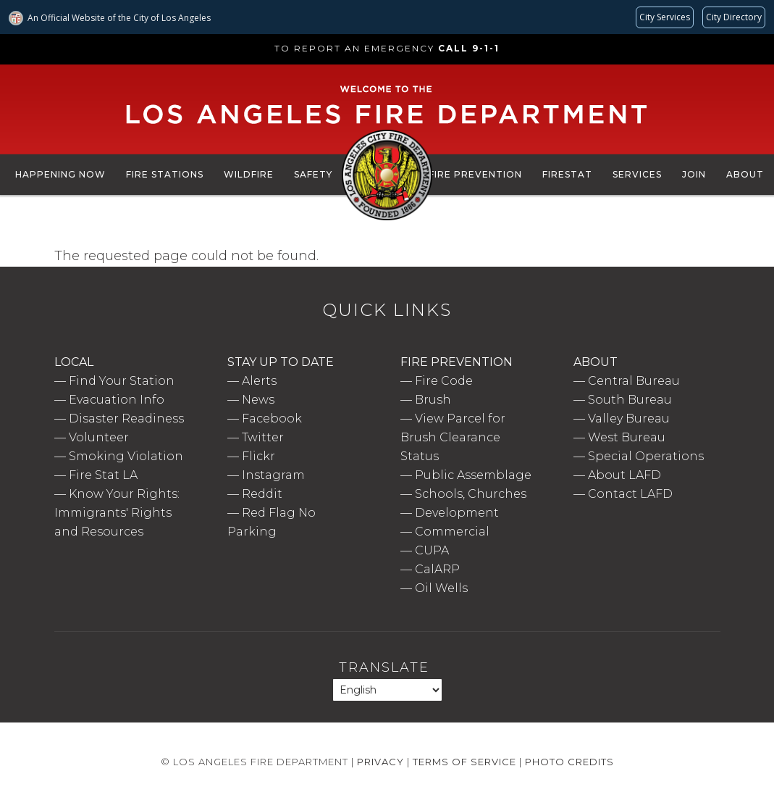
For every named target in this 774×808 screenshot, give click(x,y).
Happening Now (60, 174)
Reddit (262, 494)
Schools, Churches (470, 494)
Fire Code (444, 381)
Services (637, 174)
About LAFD (624, 475)
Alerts (259, 381)
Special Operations (646, 456)
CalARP (437, 569)
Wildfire (249, 174)
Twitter (263, 437)
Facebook (272, 418)
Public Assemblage (473, 475)
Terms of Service (464, 761)
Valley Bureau (629, 418)
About (745, 174)
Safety (313, 174)
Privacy (380, 761)
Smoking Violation (126, 456)
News (258, 400)
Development (457, 513)
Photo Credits (569, 761)
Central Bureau (634, 381)
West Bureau (626, 437)
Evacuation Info (116, 400)
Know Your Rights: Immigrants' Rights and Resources (117, 512)
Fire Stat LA (103, 475)
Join (694, 174)
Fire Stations (164, 174)
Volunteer (99, 437)
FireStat (567, 174)
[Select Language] (387, 690)
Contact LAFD (630, 494)
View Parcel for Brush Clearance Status (452, 437)
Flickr (258, 456)
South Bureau (630, 400)
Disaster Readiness (126, 418)
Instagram (273, 475)
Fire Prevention (475, 174)
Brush (433, 400)
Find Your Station (121, 381)
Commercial (452, 531)
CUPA (432, 550)
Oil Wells (441, 588)
